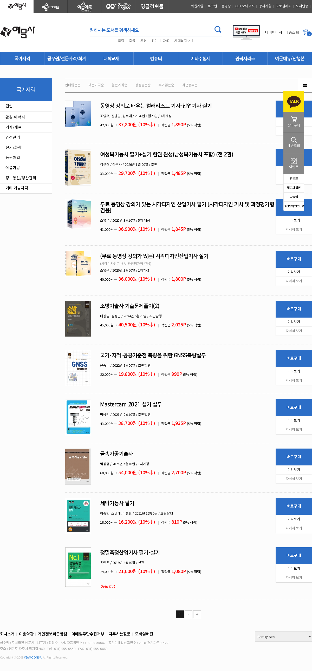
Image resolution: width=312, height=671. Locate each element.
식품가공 (12, 168)
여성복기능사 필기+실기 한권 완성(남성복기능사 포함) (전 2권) (166, 154)
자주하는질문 (120, 634)
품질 (121, 41)
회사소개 (7, 634)
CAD (166, 41)
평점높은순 (143, 85)
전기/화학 (13, 148)
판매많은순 (73, 85)
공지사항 (265, 6)
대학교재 (111, 58)
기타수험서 (200, 58)
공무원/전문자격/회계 (66, 58)
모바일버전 (144, 634)
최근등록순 (190, 85)
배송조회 (292, 32)
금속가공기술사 (116, 454)
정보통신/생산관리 (20, 178)
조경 (143, 41)
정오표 (294, 179)
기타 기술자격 (16, 188)
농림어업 (12, 158)
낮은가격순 (96, 85)
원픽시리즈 (245, 58)
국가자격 (22, 58)
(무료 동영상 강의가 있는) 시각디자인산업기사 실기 (154, 256)
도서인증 (302, 6)
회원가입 (197, 6)
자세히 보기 (294, 230)
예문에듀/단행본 (289, 58)
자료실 (294, 197)
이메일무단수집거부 (88, 634)
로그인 (212, 6)
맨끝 (197, 614)
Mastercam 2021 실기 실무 (131, 404)
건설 (9, 106)
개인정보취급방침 (52, 634)
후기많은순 (166, 85)
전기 (155, 41)
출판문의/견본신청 (294, 206)
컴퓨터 (156, 58)
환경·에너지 (15, 117)
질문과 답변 (294, 188)
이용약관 (26, 634)
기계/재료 (13, 127)
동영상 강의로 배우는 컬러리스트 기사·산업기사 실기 (156, 106)
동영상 (226, 6)
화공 (132, 41)
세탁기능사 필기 (117, 503)
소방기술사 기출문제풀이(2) (129, 306)
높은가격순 (119, 85)
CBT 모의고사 (245, 6)
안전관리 (12, 137)
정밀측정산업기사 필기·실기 (130, 553)
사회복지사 (182, 41)
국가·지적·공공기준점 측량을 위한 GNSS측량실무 (153, 355)
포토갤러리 (283, 6)
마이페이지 (273, 32)
